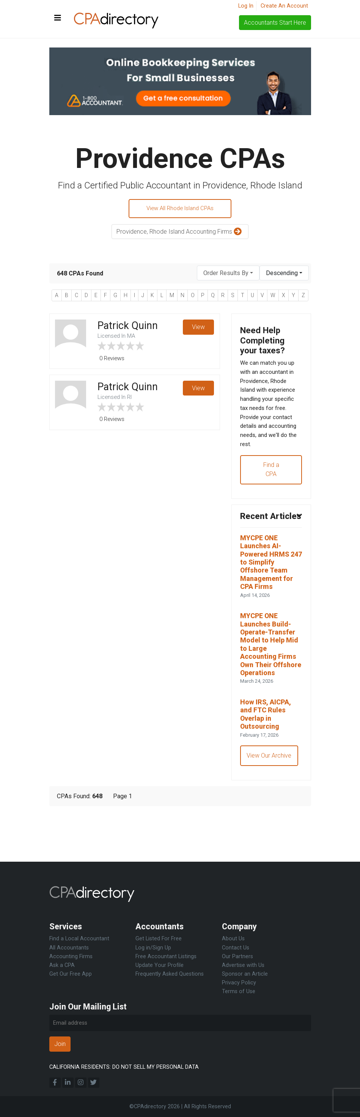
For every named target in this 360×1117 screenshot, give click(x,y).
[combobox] (228, 274)
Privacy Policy (239, 982)
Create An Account (284, 6)
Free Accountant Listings (166, 956)
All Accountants (69, 948)
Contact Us (235, 948)
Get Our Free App (70, 974)
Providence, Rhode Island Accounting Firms (180, 233)
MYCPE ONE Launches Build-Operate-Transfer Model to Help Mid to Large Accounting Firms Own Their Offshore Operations (271, 681)
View (198, 328)
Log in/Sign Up (153, 948)
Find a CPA (271, 481)
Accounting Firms (71, 956)
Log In (245, 6)
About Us (233, 938)
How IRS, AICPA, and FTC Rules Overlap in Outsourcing (267, 759)
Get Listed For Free (158, 938)
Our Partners (237, 956)
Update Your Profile (159, 965)
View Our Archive (270, 803)
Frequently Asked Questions (169, 974)
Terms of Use (238, 991)
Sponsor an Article (245, 974)
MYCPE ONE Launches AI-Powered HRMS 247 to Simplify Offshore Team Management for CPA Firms (269, 589)
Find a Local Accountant (79, 938)
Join (60, 1043)
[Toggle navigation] (57, 18)
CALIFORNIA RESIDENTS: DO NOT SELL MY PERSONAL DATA (124, 1067)
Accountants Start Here (275, 22)
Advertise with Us (243, 965)
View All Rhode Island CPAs (180, 208)
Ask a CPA (62, 965)
